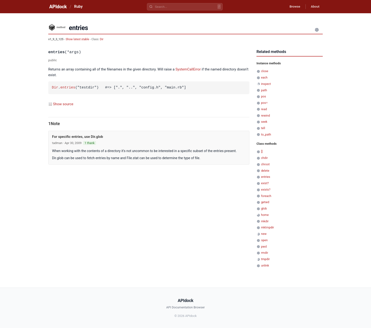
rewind (265, 115)
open (264, 240)
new (263, 234)
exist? (265, 183)
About (314, 7)
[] (262, 151)
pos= (264, 103)
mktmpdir (267, 227)
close (264, 71)
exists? (265, 189)
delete (265, 170)
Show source (63, 104)
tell (263, 128)
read (264, 109)
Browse (293, 7)
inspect (266, 84)
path (264, 90)
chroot (265, 164)
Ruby (78, 6)
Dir (101, 39)
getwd (265, 202)
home (265, 215)
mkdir (265, 221)
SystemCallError (188, 69)
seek (264, 121)
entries (67, 87)
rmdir (264, 252)
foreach (266, 196)
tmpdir (265, 259)
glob (264, 208)
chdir (264, 158)
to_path (266, 134)
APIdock (58, 6)
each (264, 77)
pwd (264, 246)
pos (263, 96)
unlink (265, 265)
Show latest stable (78, 39)
